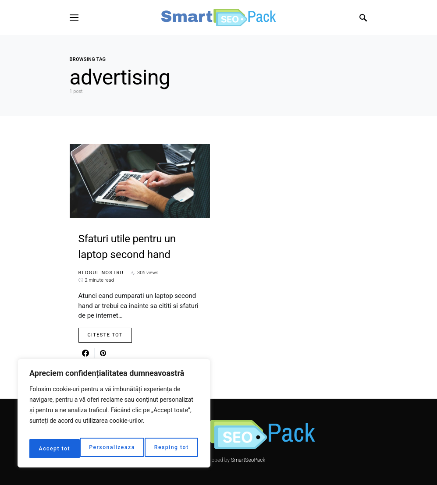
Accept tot (175, 448)
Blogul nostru (101, 273)
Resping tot (122, 448)
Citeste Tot (105, 335)
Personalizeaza (61, 448)
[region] (114, 416)
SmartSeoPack (248, 460)
